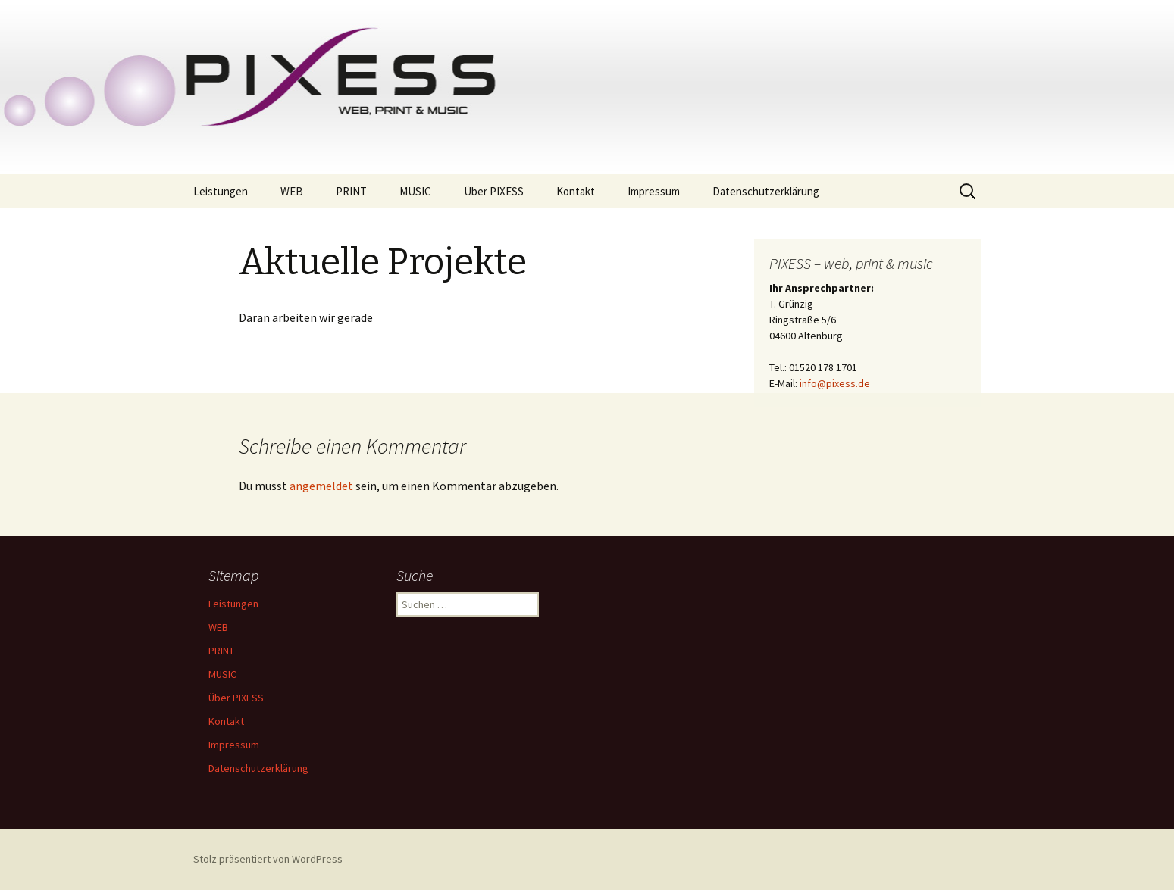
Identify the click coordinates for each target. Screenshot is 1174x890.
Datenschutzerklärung (765, 191)
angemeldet (321, 485)
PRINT (351, 191)
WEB (291, 191)
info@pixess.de (835, 383)
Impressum (654, 191)
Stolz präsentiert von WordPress (268, 859)
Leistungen (220, 191)
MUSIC (415, 191)
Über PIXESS (494, 191)
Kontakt (575, 191)
